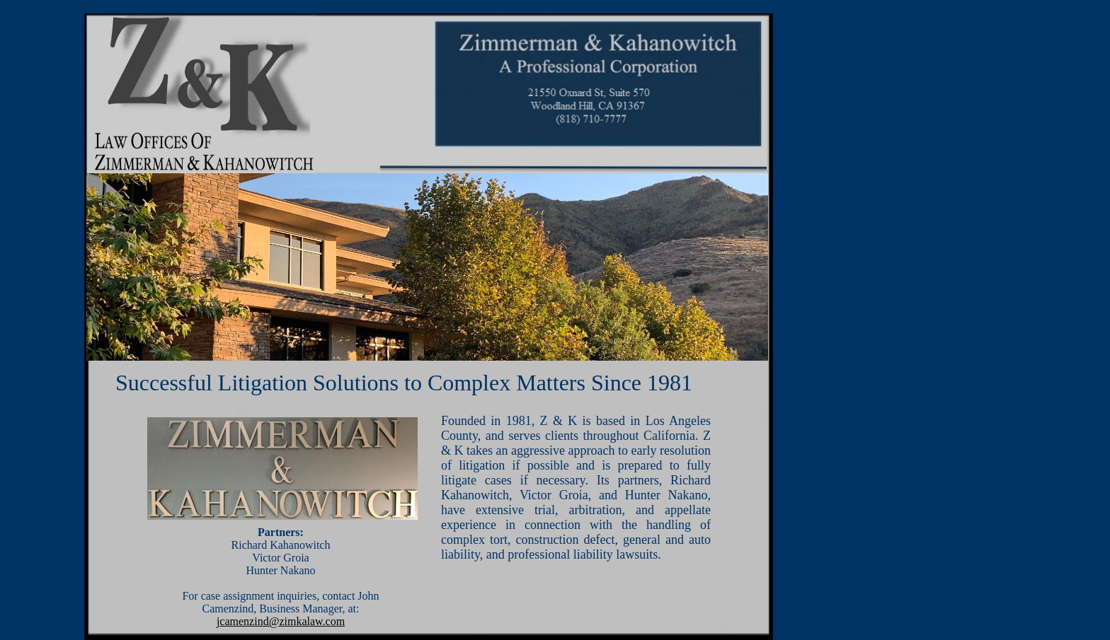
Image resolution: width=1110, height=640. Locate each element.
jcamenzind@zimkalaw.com (281, 621)
